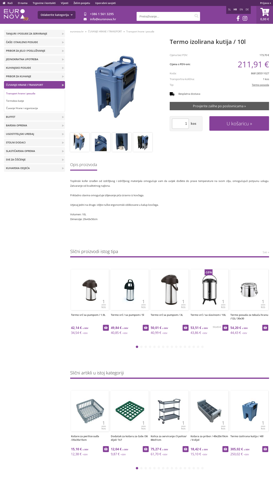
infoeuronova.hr (103, 19)
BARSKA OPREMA (16, 125)
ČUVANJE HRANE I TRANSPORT (24, 85)
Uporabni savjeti (105, 3)
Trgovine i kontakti (44, 3)
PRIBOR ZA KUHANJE (18, 76)
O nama (23, 3)
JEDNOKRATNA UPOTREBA (22, 59)
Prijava (265, 3)
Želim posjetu (82, 3)
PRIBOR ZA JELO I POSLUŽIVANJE (25, 50)
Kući (10, 3)
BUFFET (10, 117)
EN (241, 9)
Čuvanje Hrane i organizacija (22, 108)
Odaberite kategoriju (57, 15)
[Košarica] (264, 15)
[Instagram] (245, 18)
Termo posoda (260, 85)
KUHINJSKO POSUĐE (18, 68)
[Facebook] (238, 18)
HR (235, 9)
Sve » (266, 252)
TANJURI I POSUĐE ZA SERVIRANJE (26, 33)
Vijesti (64, 3)
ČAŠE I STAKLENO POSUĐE (22, 42)
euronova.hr (77, 31)
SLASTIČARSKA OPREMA (20, 151)
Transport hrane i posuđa (20, 93)
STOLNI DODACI (16, 142)
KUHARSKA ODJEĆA (18, 168)
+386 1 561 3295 (102, 14)
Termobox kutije (15, 100)
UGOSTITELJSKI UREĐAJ (20, 134)
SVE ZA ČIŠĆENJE (16, 159)
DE (247, 9)
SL (229, 9)
